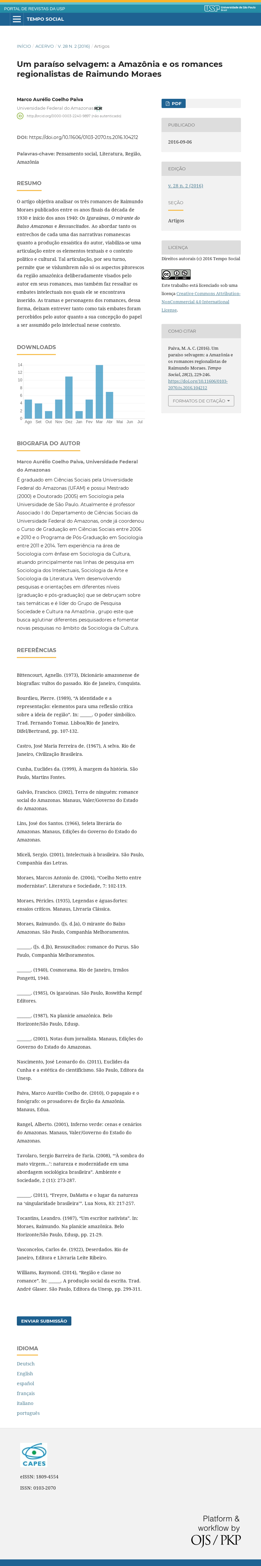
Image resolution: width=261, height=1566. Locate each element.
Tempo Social (45, 19)
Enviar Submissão (44, 1321)
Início (24, 46)
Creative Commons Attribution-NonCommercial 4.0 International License (201, 301)
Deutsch (26, 1363)
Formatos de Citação (199, 400)
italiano (25, 1403)
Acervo (44, 46)
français (26, 1393)
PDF (175, 103)
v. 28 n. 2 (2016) (74, 46)
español (25, 1383)
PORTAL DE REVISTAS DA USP (34, 9)
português (28, 1413)
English (25, 1373)
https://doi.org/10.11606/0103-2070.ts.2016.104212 (83, 137)
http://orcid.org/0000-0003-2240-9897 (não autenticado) (74, 116)
